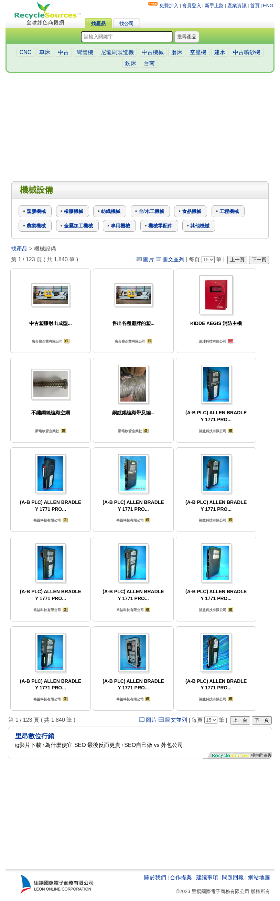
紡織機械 (110, 211)
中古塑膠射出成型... (50, 323)
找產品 (98, 23)
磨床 (176, 52)
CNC (26, 52)
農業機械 (36, 226)
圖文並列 (173, 259)
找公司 (126, 23)
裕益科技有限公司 (212, 431)
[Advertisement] (140, 127)
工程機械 (229, 211)
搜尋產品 (186, 36)
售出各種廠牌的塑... (133, 323)
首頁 (255, 5)
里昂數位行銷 (34, 736)
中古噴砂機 (246, 52)
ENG (268, 5)
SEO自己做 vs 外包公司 (153, 745)
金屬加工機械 (78, 226)
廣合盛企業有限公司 (47, 341)
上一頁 (237, 259)
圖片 (148, 259)
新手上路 (214, 5)
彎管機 (85, 52)
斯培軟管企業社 (47, 431)
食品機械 (191, 211)
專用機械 (120, 226)
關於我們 (155, 877)
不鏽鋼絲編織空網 (50, 412)
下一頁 (259, 259)
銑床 (130, 63)
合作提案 (181, 877)
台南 (149, 63)
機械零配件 (160, 226)
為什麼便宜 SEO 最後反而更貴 (82, 745)
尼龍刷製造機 (117, 52)
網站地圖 (259, 877)
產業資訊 (237, 5)
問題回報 (233, 877)
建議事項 (207, 877)
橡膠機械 (73, 211)
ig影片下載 (28, 745)
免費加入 (169, 5)
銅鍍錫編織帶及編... (133, 412)
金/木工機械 (151, 211)
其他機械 (199, 226)
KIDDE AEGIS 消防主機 (216, 323)
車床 (44, 52)
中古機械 (153, 52)
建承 (219, 52)
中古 (63, 52)
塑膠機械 (36, 211)
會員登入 (191, 5)
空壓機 (198, 52)
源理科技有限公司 (212, 341)
